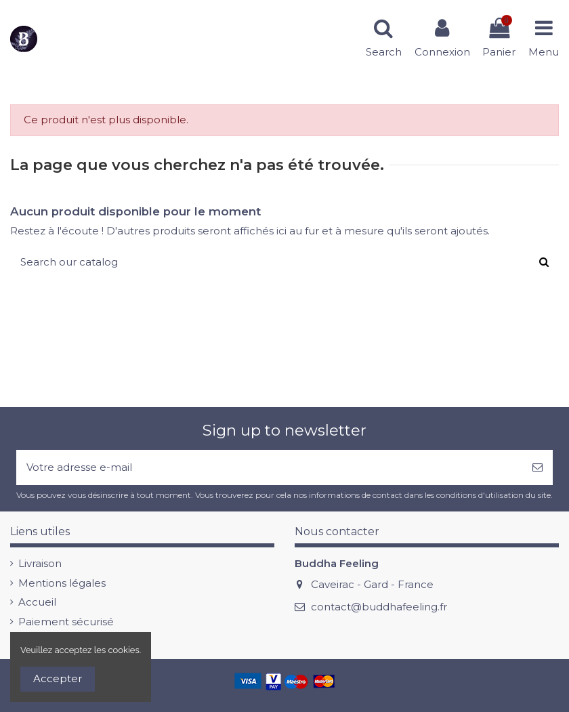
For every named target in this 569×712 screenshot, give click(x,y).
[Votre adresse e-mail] (269, 468)
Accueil (37, 601)
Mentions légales (62, 583)
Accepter (57, 678)
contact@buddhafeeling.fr (379, 606)
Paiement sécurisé (66, 621)
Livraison (40, 563)
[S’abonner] (537, 468)
